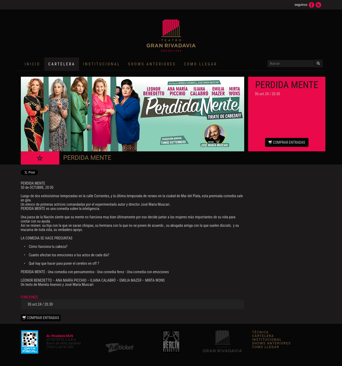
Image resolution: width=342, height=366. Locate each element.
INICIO (33, 64)
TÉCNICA (260, 332)
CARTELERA (263, 336)
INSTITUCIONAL (101, 64)
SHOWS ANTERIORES (152, 64)
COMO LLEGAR (200, 64)
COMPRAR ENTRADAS (286, 142)
